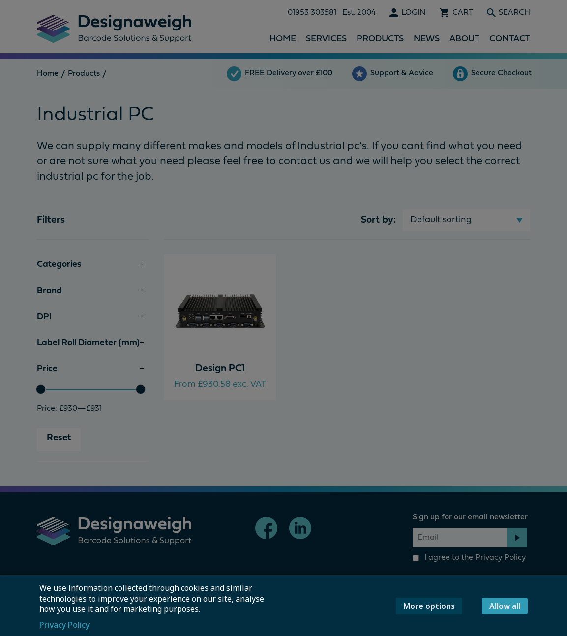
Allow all (504, 606)
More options (429, 606)
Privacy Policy (64, 624)
